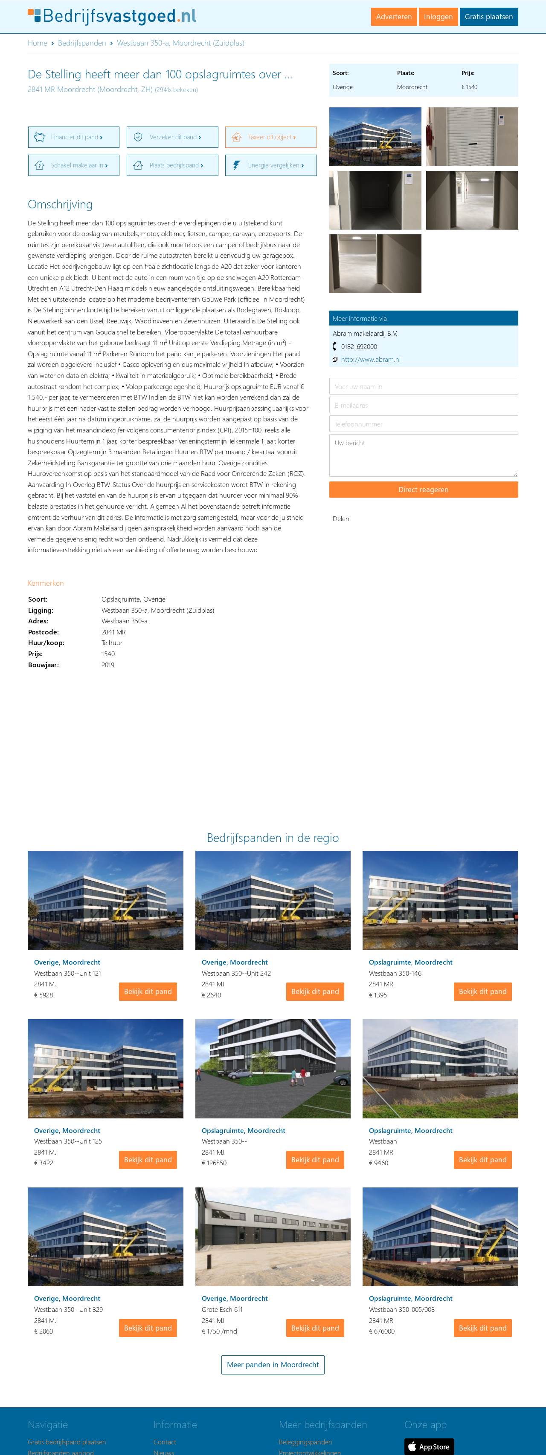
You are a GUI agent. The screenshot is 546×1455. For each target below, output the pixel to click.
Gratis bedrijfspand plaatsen (67, 1441)
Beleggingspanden (305, 1441)
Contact (165, 1441)
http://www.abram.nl (371, 358)
